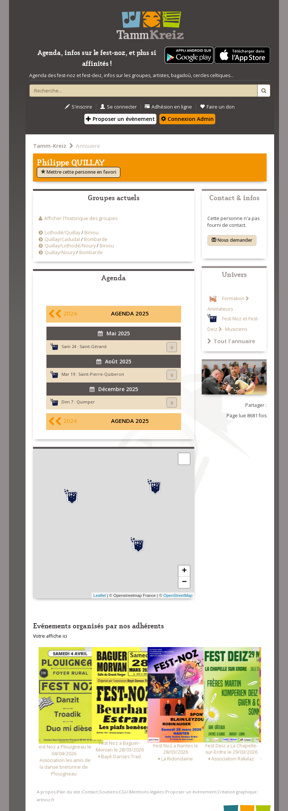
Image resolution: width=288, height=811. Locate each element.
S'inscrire (78, 107)
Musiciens (235, 329)
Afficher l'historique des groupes (80, 218)
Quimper (85, 402)
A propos (46, 792)
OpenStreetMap (177, 595)
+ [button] (184, 571)
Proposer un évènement (120, 118)
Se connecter (118, 107)
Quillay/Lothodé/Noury (70, 246)
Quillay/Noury (60, 252)
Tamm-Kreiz (49, 145)
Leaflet (99, 595)
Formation (233, 298)
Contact (90, 792)
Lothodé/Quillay (62, 232)
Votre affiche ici (50, 636)
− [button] (184, 582)
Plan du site (68, 792)
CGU (123, 792)
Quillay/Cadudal (62, 239)
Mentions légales (146, 792)
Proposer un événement (190, 792)
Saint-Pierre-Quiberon (101, 374)
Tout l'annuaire (231, 341)
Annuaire (88, 145)
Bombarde (96, 239)
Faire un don (217, 107)
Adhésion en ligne (168, 107)
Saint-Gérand (93, 346)
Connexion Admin (187, 118)
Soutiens (108, 792)
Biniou (91, 232)
